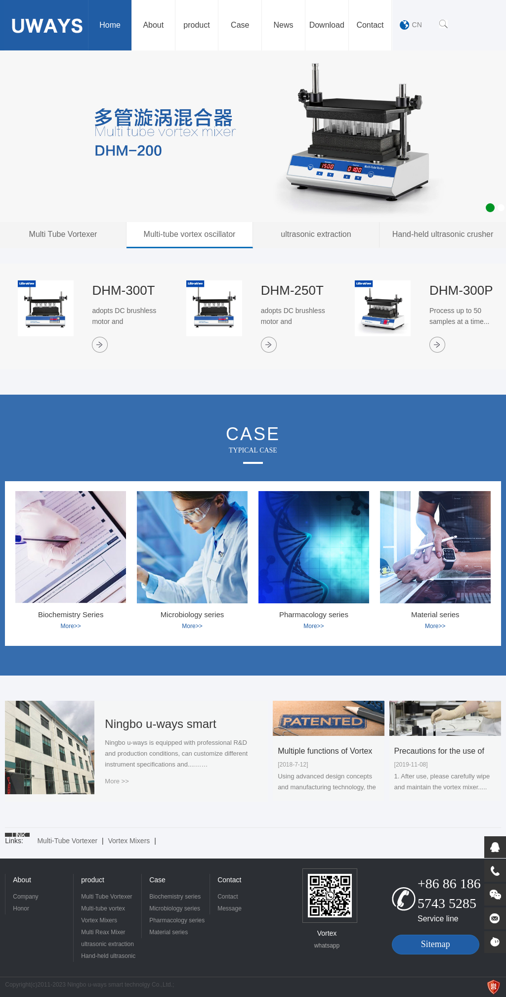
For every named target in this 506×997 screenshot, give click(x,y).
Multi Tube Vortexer (106, 896)
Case (157, 880)
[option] (253, 136)
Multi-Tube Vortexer (67, 841)
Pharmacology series (177, 920)
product (92, 880)
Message (229, 908)
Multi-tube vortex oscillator (103, 909)
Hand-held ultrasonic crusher (108, 957)
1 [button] (490, 207)
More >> (116, 781)
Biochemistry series (175, 896)
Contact (229, 880)
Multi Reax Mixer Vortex (103, 933)
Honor (21, 908)
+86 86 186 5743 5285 (449, 893)
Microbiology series (174, 908)
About (22, 880)
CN (417, 25)
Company (25, 896)
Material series (168, 932)
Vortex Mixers (129, 841)
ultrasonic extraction (107, 944)
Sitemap (435, 944)
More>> (70, 626)
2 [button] (501, 207)
